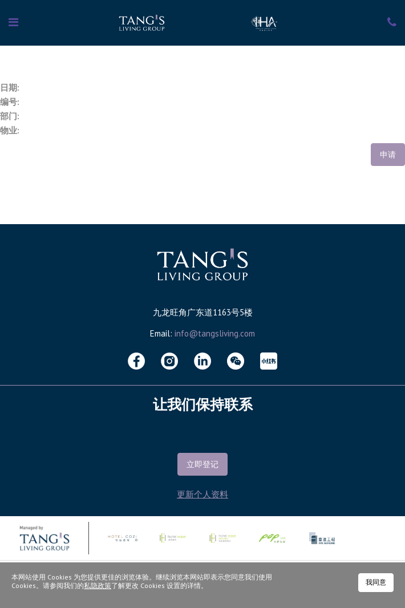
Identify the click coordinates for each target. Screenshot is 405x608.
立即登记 (202, 464)
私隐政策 (97, 585)
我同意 (376, 582)
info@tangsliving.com (215, 333)
